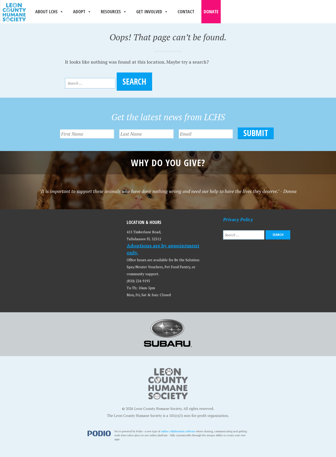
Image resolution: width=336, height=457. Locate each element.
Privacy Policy (238, 218)
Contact (186, 11)
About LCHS (49, 11)
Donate (211, 11)
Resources (114, 11)
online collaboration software (178, 430)
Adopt (82, 11)
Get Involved (152, 11)
